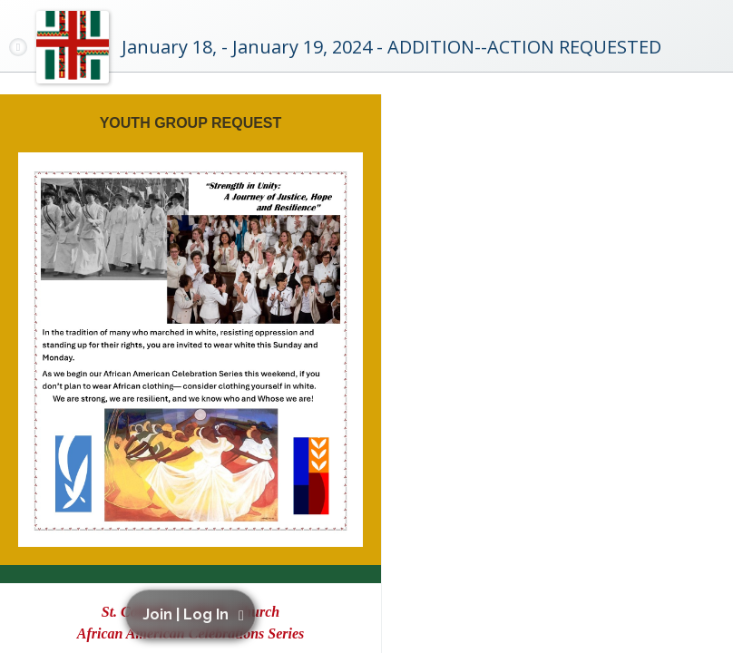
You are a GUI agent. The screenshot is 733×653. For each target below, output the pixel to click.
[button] (194, 614)
